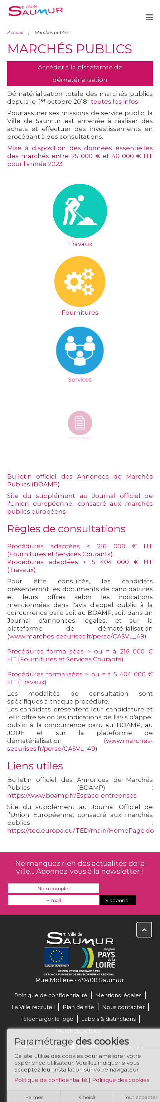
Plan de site (78, 1007)
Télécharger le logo (46, 1018)
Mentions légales (118, 995)
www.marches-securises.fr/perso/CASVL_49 (76, 636)
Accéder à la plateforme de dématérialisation (80, 73)
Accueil (15, 32)
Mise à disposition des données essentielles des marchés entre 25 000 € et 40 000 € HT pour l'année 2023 (80, 156)
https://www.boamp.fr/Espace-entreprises (72, 795)
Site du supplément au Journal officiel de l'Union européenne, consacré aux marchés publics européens (80, 503)
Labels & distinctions (108, 1018)
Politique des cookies (120, 1082)
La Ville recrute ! (33, 1007)
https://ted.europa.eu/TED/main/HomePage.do (80, 830)
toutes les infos (114, 101)
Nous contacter (123, 1007)
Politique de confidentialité (50, 1082)
